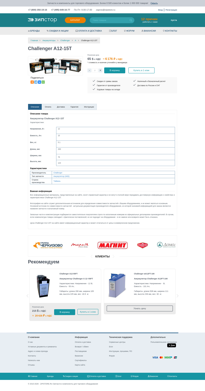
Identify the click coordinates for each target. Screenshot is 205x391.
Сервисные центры (117, 342)
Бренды (35, 31)
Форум (130, 31)
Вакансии (150, 31)
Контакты (171, 31)
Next (177, 295)
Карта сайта (80, 365)
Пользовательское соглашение (163, 342)
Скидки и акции (58, 31)
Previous (27, 295)
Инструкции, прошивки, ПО (120, 351)
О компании (33, 337)
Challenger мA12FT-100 (144, 274)
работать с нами (149, 20)
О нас (30, 342)
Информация (81, 337)
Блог (114, 31)
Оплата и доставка (90, 31)
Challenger (57, 173)
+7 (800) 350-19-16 (37, 10)
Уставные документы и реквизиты (42, 347)
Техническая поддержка (120, 337)
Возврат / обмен (82, 347)
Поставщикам (81, 351)
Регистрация (171, 10)
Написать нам (34, 360)
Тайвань (57, 181)
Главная (33, 376)
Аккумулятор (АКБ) (61, 176)
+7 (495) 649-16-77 (60, 10)
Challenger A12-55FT (68, 274)
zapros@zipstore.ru (105, 10)
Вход (160, 10)
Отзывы (31, 365)
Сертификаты (81, 360)
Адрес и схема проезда (38, 351)
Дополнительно (158, 337)
